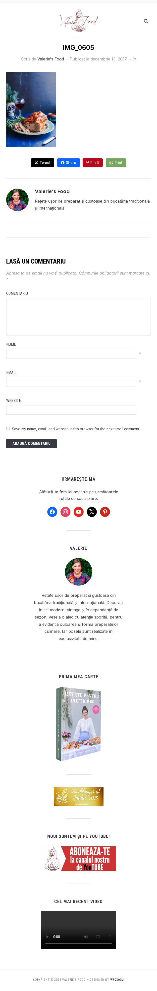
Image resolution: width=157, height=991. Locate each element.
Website (13, 399)
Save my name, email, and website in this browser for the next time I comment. (76, 428)
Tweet (44, 162)
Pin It (95, 162)
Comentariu (17, 292)
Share (71, 162)
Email (11, 371)
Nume (11, 343)
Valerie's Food (50, 58)
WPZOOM (117, 979)
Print (119, 162)
